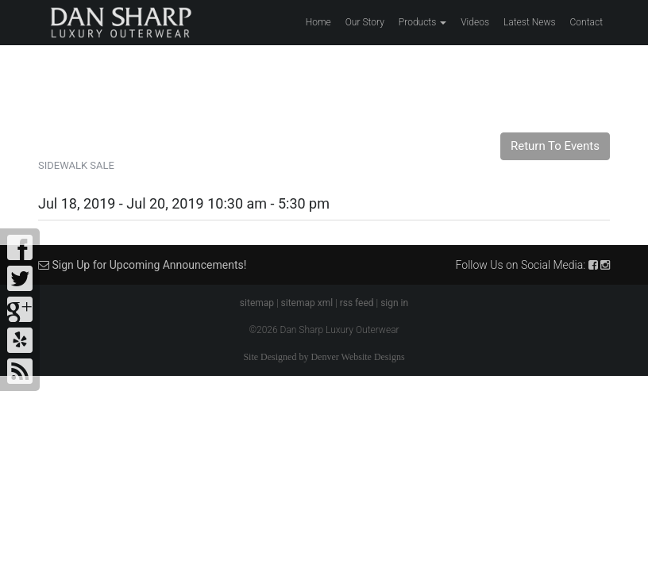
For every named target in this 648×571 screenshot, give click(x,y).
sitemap (257, 302)
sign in (394, 302)
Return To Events (555, 146)
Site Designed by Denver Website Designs (323, 356)
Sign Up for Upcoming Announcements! (142, 265)
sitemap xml (307, 302)
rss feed (357, 302)
